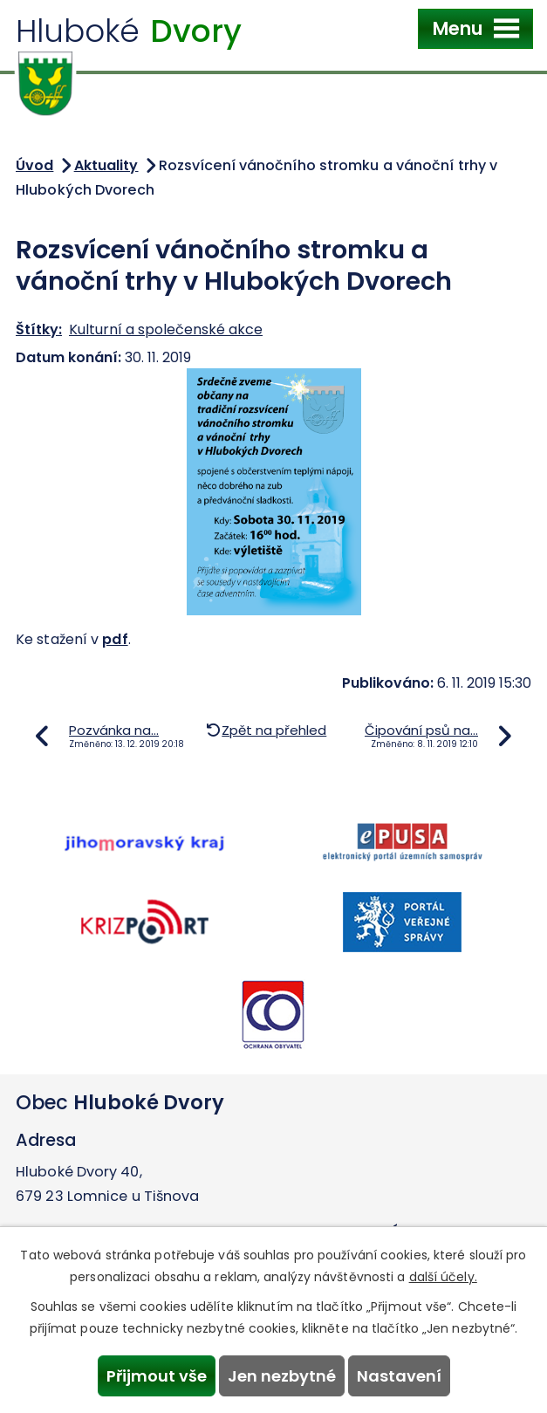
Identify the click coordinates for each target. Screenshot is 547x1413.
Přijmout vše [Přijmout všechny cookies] (156, 1376)
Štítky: (39, 329)
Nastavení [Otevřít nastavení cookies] (399, 1376)
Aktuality (106, 165)
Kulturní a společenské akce (166, 329)
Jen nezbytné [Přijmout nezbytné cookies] (282, 1376)
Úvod (34, 165)
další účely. (443, 1277)
